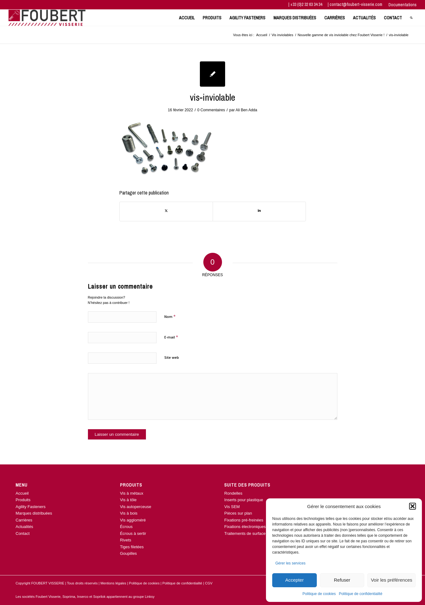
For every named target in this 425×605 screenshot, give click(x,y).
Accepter (294, 580)
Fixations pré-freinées (243, 520)
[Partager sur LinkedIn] (259, 211)
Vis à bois (129, 513)
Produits (23, 499)
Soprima (68, 596)
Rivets (125, 540)
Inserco (83, 596)
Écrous (126, 526)
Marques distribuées (34, 513)
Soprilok (99, 596)
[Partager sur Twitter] (166, 211)
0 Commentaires (211, 110)
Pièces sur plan (238, 513)
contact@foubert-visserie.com (356, 4)
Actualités (24, 526)
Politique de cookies (319, 594)
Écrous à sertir (133, 533)
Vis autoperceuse (135, 506)
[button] (412, 506)
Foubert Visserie (48, 596)
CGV (208, 583)
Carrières (24, 520)
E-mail (171, 337)
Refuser (342, 580)
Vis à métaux (131, 493)
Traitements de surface (244, 533)
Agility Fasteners (31, 506)
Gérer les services (290, 563)
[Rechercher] (411, 18)
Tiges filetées (132, 547)
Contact (23, 533)
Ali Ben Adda (246, 110)
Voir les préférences (391, 580)
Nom (170, 316)
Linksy (149, 596)
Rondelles (233, 493)
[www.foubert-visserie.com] (46, 18)
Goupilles (128, 553)
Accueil (22, 493)
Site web (171, 357)
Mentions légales (113, 583)
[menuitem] (401, 5)
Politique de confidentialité (360, 594)
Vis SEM (232, 506)
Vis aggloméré (133, 520)
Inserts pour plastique (243, 499)
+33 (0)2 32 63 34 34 (306, 4)
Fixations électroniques (245, 526)
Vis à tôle (128, 499)
